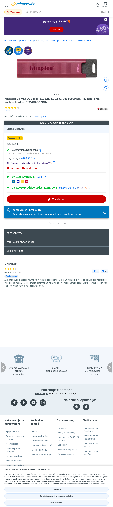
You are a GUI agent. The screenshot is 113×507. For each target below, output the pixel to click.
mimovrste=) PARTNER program (68, 438)
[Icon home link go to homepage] (5, 40)
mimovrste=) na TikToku (91, 445)
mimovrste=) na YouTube (91, 452)
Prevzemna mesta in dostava (15, 437)
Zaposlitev (62, 445)
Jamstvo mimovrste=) (42, 445)
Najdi (103, 12)
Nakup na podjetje (14, 456)
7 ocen (7, 111)
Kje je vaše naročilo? (15, 431)
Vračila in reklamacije (41, 454)
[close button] (105, 19)
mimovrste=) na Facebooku (91, 429)
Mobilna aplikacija (14, 460)
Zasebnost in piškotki (67, 449)
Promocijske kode (40, 441)
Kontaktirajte (41, 393)
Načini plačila (12, 444)
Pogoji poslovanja (66, 454)
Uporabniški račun (40, 436)
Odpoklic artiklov (39, 450)
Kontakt (35, 431)
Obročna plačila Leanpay (13, 450)
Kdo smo (62, 428)
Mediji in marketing (66, 432)
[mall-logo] (23, 4)
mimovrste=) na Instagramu (91, 437)
